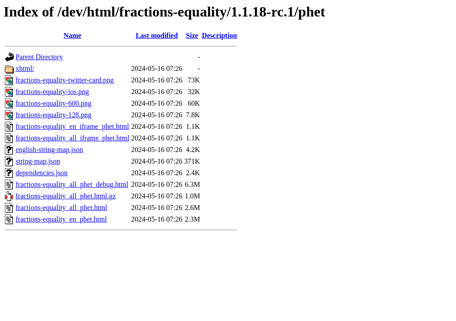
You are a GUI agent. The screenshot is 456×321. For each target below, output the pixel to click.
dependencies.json (42, 173)
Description (219, 35)
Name (72, 35)
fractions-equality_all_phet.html (61, 207)
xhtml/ (25, 68)
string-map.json (38, 161)
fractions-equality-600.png (53, 103)
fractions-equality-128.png (53, 115)
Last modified (157, 35)
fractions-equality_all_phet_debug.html (72, 184)
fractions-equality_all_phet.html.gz (66, 196)
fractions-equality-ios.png (52, 91)
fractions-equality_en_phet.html (61, 219)
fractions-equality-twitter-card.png (65, 80)
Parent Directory (39, 57)
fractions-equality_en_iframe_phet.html (72, 126)
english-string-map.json (49, 149)
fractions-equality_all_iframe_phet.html (72, 138)
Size (192, 35)
